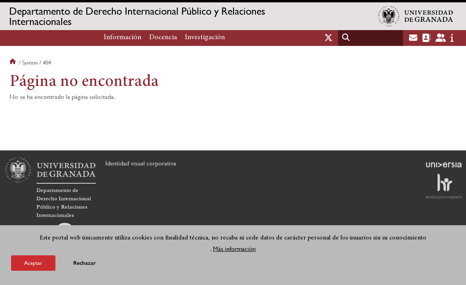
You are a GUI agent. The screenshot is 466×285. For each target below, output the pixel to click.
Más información (234, 249)
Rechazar (84, 263)
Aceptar (33, 263)
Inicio (13, 62)
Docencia (163, 37)
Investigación (205, 37)
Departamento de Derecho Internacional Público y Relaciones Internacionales (137, 16)
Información (122, 37)
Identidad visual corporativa (140, 163)
